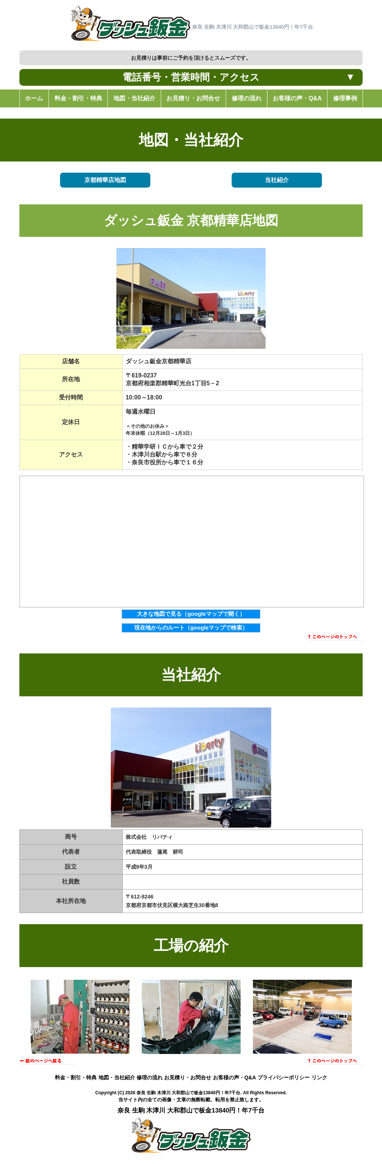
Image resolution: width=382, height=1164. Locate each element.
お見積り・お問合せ (187, 1077)
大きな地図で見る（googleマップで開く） (191, 614)
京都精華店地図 (105, 180)
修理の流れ (150, 1077)
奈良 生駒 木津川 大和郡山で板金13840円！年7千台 (188, 1092)
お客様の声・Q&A (234, 1077)
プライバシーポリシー (283, 1077)
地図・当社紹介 (116, 1077)
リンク (319, 1077)
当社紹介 (277, 180)
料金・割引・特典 (76, 1077)
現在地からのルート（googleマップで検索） (191, 627)
